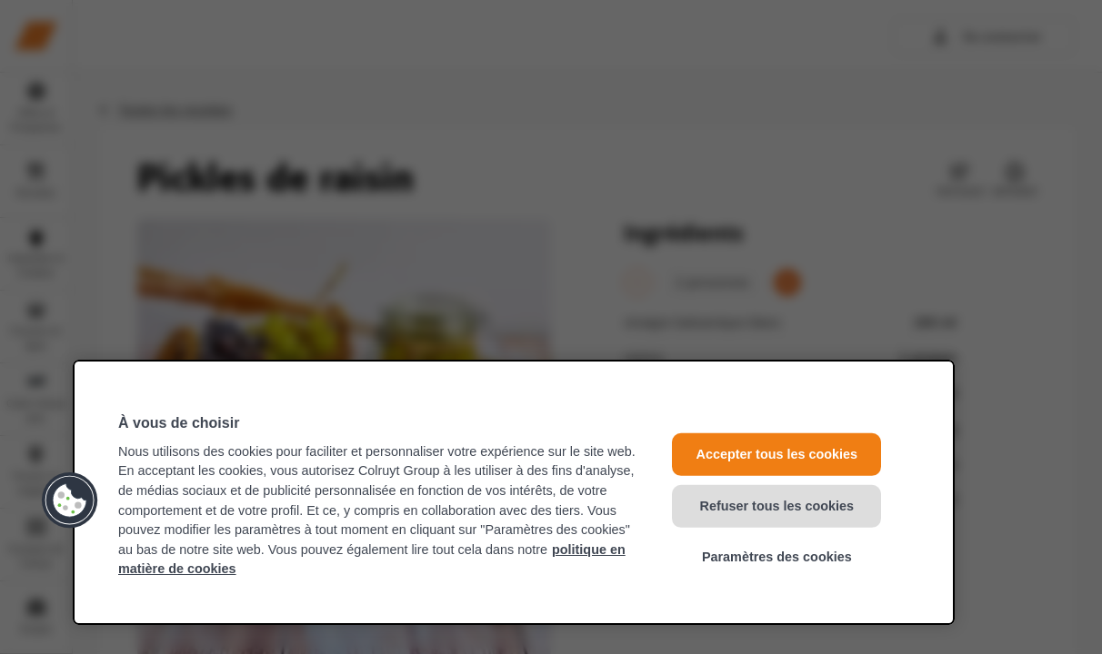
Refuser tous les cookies (777, 505)
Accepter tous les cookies (777, 454)
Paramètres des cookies (777, 557)
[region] (514, 492)
